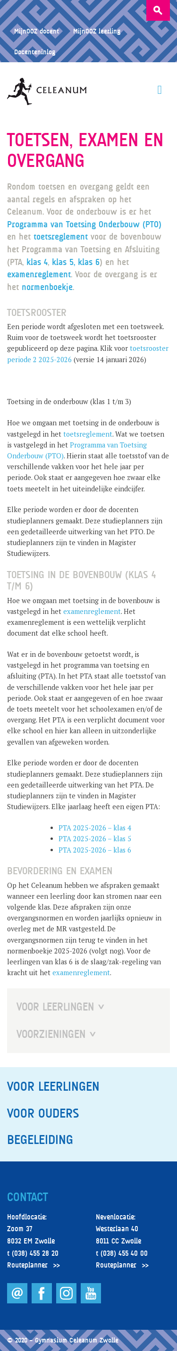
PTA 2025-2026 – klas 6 (95, 849)
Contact (27, 1197)
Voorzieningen (51, 1034)
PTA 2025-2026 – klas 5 (95, 838)
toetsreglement (62, 236)
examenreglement (39, 274)
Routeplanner (27, 1265)
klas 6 (89, 262)
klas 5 (63, 262)
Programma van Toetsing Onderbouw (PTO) (84, 224)
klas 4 (37, 262)
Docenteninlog (34, 52)
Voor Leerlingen (55, 1006)
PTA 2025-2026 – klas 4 (95, 827)
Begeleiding (40, 1140)
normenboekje (47, 287)
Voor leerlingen (53, 1086)
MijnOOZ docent (36, 31)
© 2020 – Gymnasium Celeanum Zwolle (62, 1340)
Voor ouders (43, 1113)
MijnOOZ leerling (96, 31)
